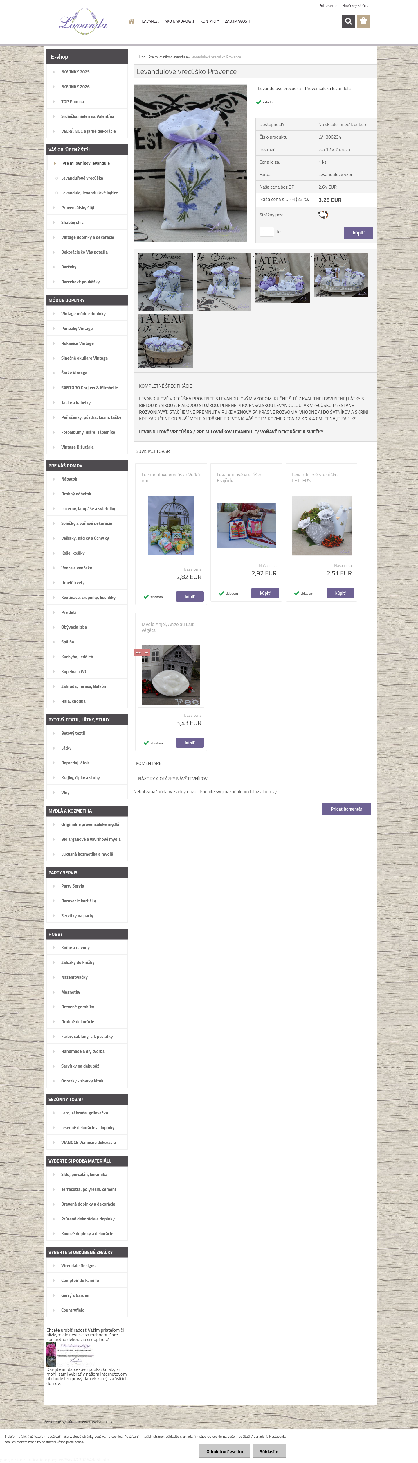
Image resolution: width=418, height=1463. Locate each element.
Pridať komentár (346, 809)
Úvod (141, 57)
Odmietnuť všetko (224, 1451)
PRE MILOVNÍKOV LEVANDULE (226, 431)
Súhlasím (269, 1451)
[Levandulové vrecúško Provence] (190, 86)
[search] (348, 21)
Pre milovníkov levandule (168, 57)
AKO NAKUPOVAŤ (179, 21)
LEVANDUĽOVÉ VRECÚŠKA (165, 431)
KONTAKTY (209, 21)
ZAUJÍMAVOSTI (237, 21)
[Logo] (83, 21)
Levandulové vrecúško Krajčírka (239, 477)
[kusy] (267, 232)
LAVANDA (150, 21)
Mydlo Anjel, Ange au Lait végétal (168, 627)
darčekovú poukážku (88, 1369)
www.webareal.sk (97, 1422)
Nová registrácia (356, 5)
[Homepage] (131, 21)
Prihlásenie (328, 5)
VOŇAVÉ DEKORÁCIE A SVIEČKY (291, 431)
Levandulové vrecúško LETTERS (315, 477)
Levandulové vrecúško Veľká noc (171, 477)
